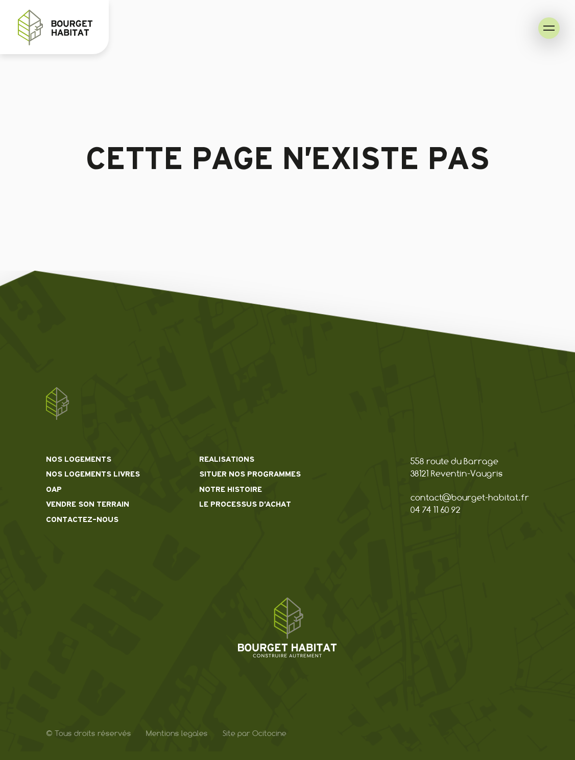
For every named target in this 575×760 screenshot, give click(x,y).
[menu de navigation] (549, 28)
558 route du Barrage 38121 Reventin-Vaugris (457, 467)
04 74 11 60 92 (436, 510)
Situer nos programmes (250, 474)
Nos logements (78, 459)
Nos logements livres (93, 474)
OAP (54, 489)
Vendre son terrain (87, 504)
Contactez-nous (82, 520)
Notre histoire (230, 489)
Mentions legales (177, 733)
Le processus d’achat (245, 504)
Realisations (226, 459)
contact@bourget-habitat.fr (470, 497)
